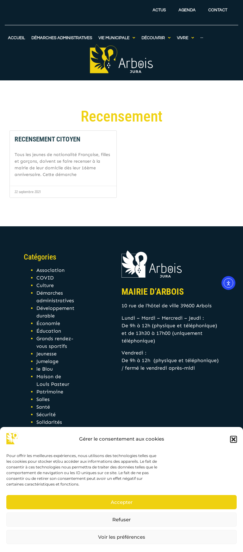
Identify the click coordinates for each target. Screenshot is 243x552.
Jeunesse (46, 354)
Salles (43, 399)
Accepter (122, 502)
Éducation (48, 331)
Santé (43, 407)
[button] (233, 439)
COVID (45, 278)
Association (50, 270)
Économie (48, 323)
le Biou (44, 369)
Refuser (121, 520)
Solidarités (49, 422)
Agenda (187, 6)
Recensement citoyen (47, 139)
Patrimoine (49, 392)
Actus (159, 6)
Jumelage (47, 361)
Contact (217, 6)
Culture (45, 285)
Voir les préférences (121, 537)
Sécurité (46, 414)
